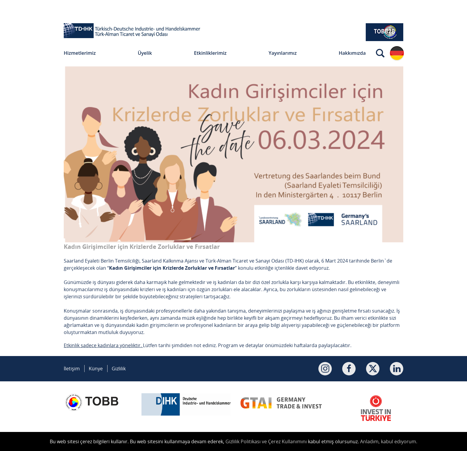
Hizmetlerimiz (80, 53)
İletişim (72, 368)
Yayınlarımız (283, 53)
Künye (96, 368)
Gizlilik (119, 368)
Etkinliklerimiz (210, 53)
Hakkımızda (352, 53)
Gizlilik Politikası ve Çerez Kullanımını (266, 441)
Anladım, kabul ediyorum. (388, 441)
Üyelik (145, 53)
